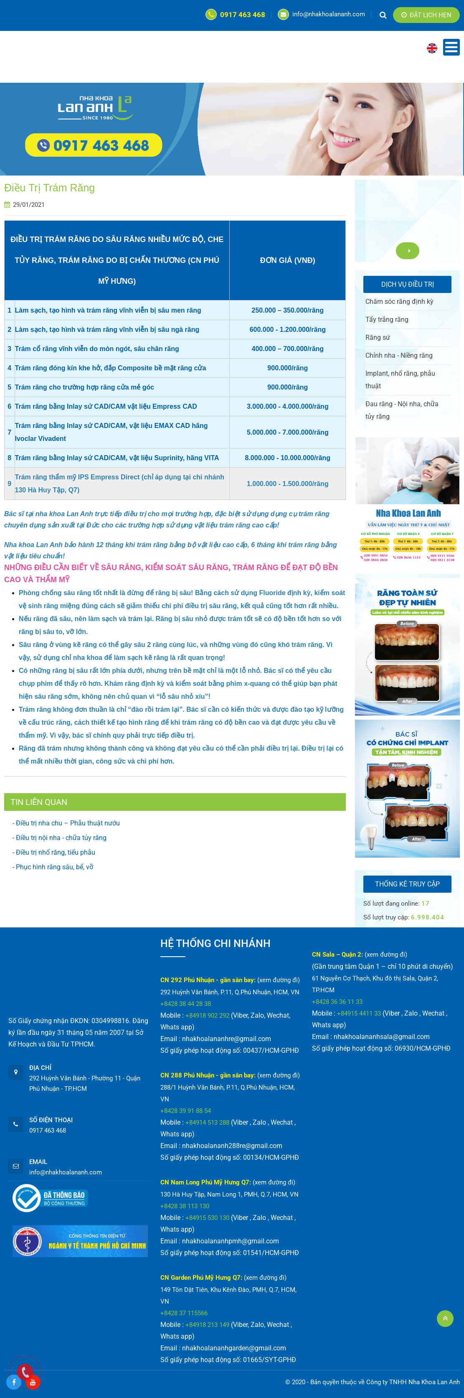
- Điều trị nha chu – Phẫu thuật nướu (66, 823)
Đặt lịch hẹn (426, 15)
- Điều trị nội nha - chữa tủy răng (59, 838)
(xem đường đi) (278, 980)
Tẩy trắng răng (386, 319)
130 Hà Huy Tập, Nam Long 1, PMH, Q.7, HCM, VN (229, 1194)
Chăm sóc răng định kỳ (399, 302)
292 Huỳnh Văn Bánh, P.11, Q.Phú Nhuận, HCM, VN (229, 992)
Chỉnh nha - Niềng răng (399, 355)
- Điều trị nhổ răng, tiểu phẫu (54, 852)
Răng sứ (377, 337)
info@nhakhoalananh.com (321, 14)
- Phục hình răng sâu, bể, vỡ (53, 867)
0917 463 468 (235, 14)
